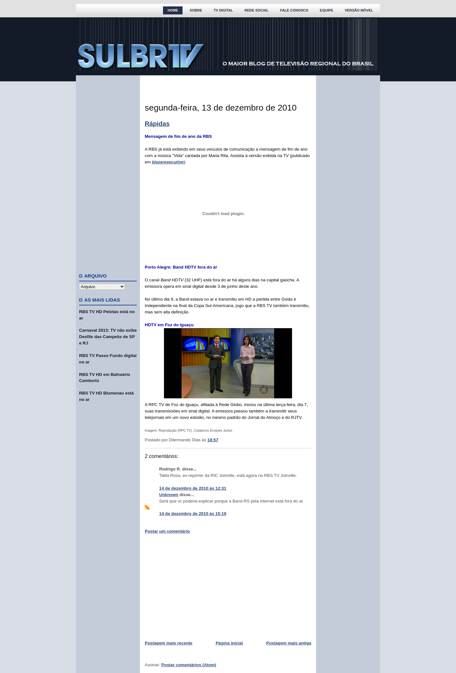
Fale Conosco (294, 10)
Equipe (326, 10)
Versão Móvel (359, 10)
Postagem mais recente (168, 643)
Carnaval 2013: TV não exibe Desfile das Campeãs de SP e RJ (108, 336)
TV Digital (223, 10)
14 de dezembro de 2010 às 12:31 (192, 488)
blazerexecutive (167, 162)
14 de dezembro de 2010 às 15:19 (192, 513)
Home (172, 10)
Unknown (168, 494)
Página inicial (229, 643)
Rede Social (257, 10)
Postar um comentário (167, 531)
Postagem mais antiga (288, 643)
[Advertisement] (108, 171)
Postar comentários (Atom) (188, 664)
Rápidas (157, 123)
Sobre (196, 10)
